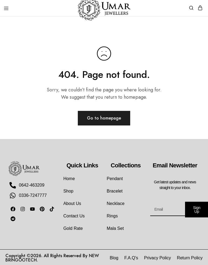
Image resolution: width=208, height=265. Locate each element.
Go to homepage (104, 118)
